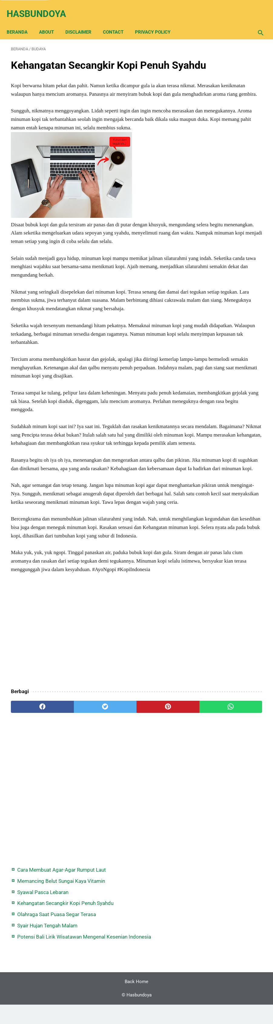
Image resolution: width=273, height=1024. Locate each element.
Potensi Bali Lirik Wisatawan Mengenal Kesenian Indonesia (230, 162)
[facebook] (32, 852)
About (50, 22)
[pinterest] (115, 852)
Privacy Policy (157, 22)
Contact (117, 22)
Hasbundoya (40, 7)
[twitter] (73, 852)
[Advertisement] (94, 776)
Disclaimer (83, 22)
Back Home (136, 1001)
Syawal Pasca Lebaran (231, 85)
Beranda (21, 22)
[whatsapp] (157, 852)
